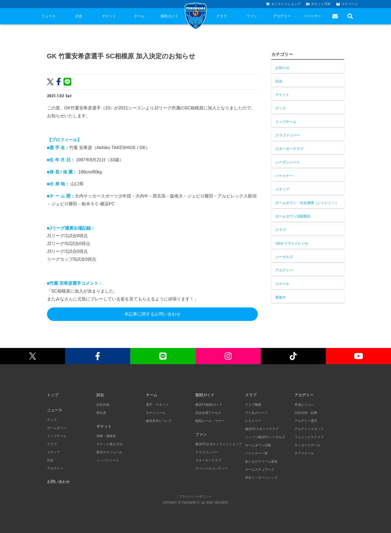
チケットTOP (318, 4)
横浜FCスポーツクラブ (262, 429)
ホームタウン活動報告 (292, 216)
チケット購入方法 (109, 444)
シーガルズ (284, 257)
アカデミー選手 (306, 421)
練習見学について (159, 421)
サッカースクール (307, 445)
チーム (139, 16)
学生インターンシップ (261, 478)
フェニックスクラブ (309, 437)
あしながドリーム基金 (261, 461)
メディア (282, 189)
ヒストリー (253, 421)
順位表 (101, 413)
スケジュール (155, 413)
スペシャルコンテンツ (211, 468)
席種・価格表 (106, 436)
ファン (251, 16)
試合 (78, 16)
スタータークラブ (289, 149)
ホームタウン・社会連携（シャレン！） (307, 203)
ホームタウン (56, 428)
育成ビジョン (304, 405)
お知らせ (282, 68)
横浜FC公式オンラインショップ (218, 444)
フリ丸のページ (256, 413)
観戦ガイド (169, 16)
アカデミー (282, 16)
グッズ (280, 108)
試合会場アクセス (208, 413)
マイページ (347, 4)
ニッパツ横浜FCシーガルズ (265, 437)
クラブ (221, 16)
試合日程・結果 (306, 413)
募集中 (280, 297)
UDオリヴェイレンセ (292, 243)
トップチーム (285, 122)
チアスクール (304, 453)
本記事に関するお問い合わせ (152, 314)
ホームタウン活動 (258, 445)
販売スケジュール (109, 452)
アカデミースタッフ (309, 429)
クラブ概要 (253, 405)
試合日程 (102, 405)
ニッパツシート (107, 460)
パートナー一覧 (256, 453)
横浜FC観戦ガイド (208, 405)
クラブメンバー (287, 135)
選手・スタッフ (157, 405)
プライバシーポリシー (195, 496)
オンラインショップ (283, 4)
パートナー (312, 16)
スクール (282, 284)
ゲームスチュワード (259, 469)
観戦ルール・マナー (210, 421)
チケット (109, 16)
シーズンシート (287, 162)
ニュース (49, 16)
